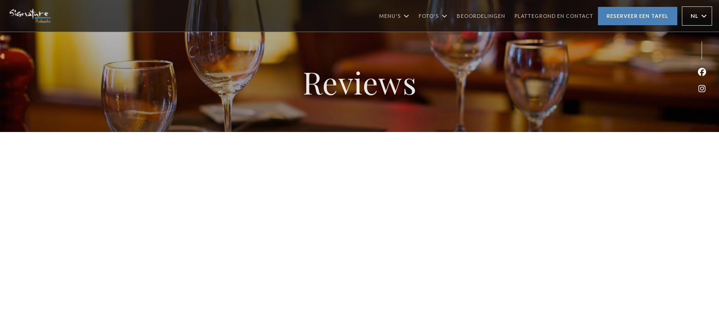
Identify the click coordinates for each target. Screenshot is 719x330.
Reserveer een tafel (638, 16)
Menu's (394, 16)
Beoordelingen (481, 16)
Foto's (433, 16)
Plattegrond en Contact (553, 16)
